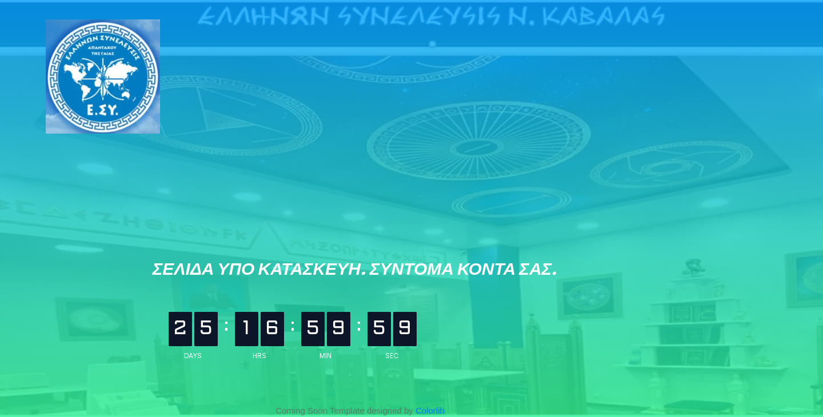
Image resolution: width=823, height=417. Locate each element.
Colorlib (430, 410)
